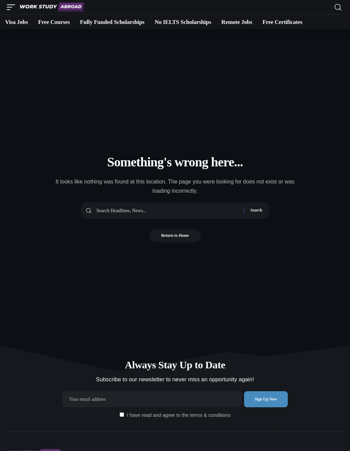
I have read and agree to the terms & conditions (178, 415)
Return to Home (175, 236)
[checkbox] (122, 414)
